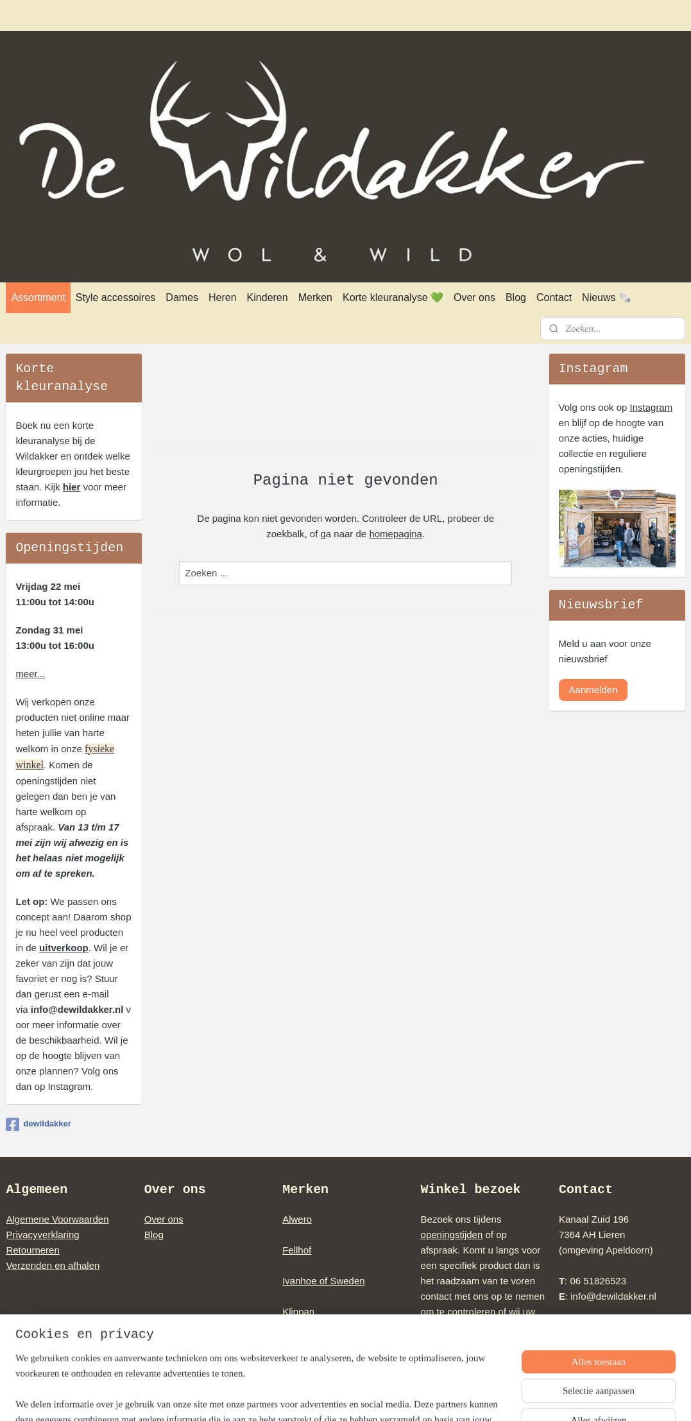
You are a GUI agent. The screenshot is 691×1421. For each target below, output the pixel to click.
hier (72, 486)
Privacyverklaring (42, 1234)
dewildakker (38, 1124)
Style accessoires (116, 297)
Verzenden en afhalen (52, 1265)
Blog (516, 297)
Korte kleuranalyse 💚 (393, 297)
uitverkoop (64, 947)
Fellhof (296, 1249)
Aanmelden (593, 689)
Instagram (651, 407)
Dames (182, 297)
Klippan (298, 1311)
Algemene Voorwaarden (57, 1219)
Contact (554, 297)
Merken (315, 297)
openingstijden (452, 1234)
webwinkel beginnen (370, 1397)
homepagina (395, 533)
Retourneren (32, 1249)
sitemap (305, 1397)
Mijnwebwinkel (470, 1397)
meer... (30, 673)
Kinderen (267, 297)
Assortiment (38, 297)
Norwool (300, 1342)
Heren (223, 297)
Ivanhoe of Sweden (323, 1280)
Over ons (474, 297)
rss (328, 1397)
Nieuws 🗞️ (606, 297)
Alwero (297, 1219)
